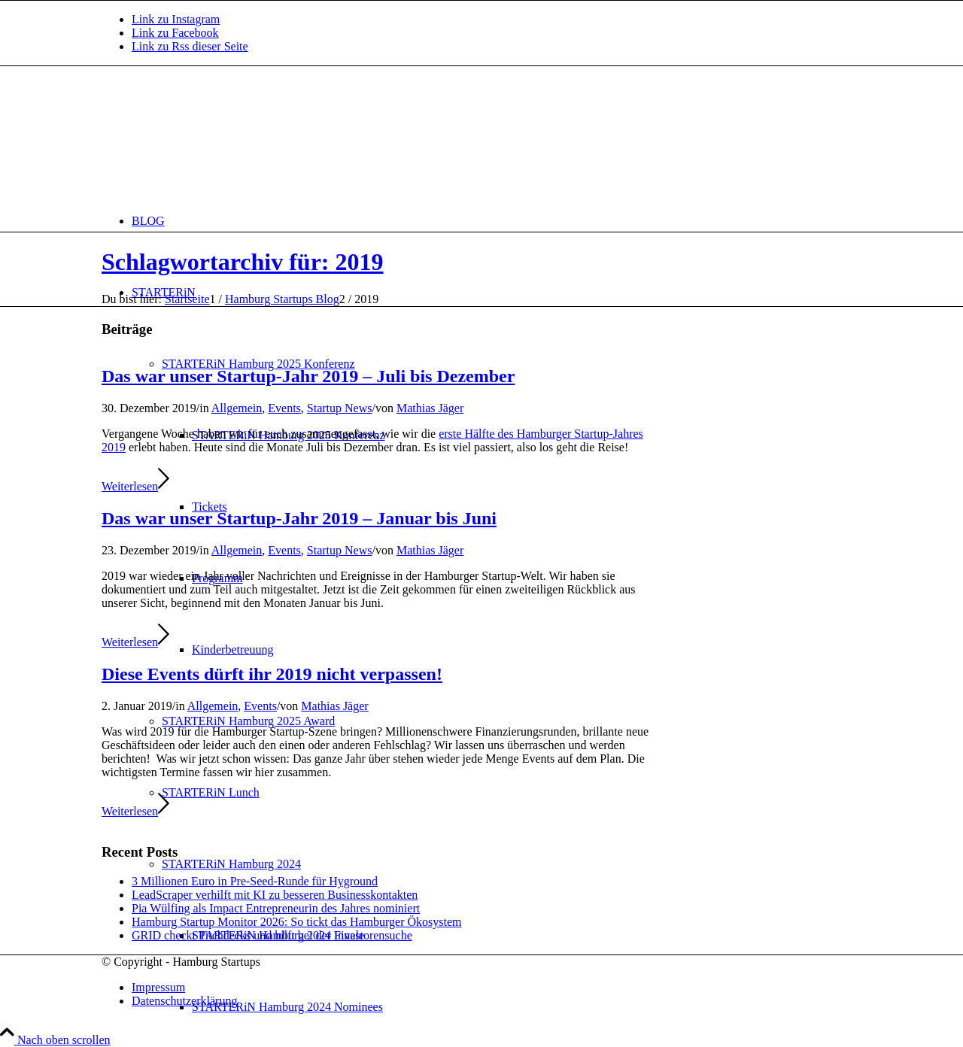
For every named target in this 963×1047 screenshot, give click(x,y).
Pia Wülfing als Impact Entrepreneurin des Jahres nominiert (276, 908)
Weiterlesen (135, 486)
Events (284, 408)
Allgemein (237, 408)
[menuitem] (496, 220)
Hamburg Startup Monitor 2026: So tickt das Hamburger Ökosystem (296, 921)
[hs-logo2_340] (214, 137)
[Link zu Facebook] (175, 32)
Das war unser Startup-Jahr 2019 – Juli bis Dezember (308, 376)
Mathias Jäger (429, 408)
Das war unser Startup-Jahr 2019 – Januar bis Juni (299, 518)
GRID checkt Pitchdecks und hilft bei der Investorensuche (272, 935)
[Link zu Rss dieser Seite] (190, 46)
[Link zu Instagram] (176, 19)
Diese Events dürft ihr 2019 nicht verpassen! (272, 674)
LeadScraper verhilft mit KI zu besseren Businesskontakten (275, 894)
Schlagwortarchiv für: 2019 (242, 261)
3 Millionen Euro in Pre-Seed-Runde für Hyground (255, 881)
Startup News (339, 408)
